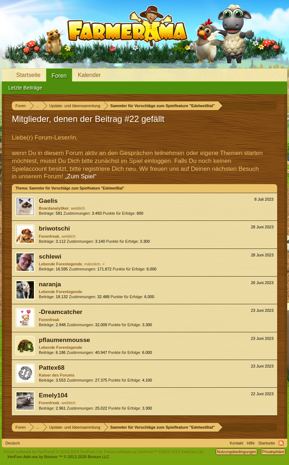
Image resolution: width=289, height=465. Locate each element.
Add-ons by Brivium (58, 457)
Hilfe (251, 443)
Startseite (28, 75)
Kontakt (236, 443)
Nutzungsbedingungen (236, 452)
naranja (50, 284)
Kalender (89, 75)
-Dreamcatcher (60, 311)
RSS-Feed (281, 443)
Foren (59, 76)
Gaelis (48, 200)
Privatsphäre (273, 452)
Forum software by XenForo (53, 452)
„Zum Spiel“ (80, 176)
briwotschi (54, 228)
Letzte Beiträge (25, 88)
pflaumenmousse (64, 339)
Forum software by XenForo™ (154, 452)
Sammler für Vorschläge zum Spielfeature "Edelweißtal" (76, 188)
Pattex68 (51, 367)
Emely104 (53, 395)
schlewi (50, 256)
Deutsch (12, 443)
